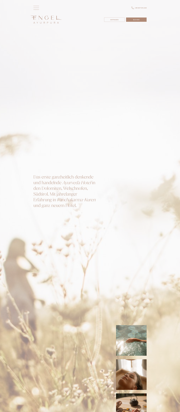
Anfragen (114, 19)
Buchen (136, 19)
